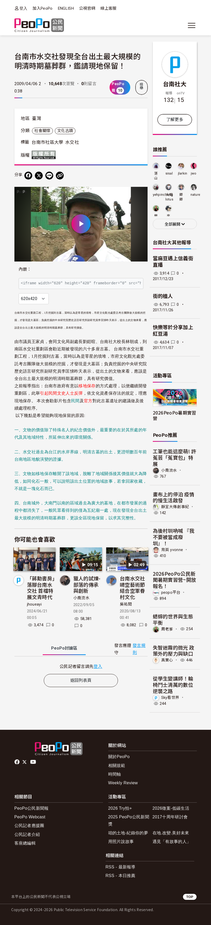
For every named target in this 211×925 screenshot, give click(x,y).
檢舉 (141, 86)
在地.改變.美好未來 (171, 833)
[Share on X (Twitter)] (39, 175)
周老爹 (167, 629)
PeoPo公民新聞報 (31, 808)
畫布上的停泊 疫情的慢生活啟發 (173, 497)
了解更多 (174, 119)
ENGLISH (66, 8)
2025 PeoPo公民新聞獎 (128, 820)
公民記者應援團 (29, 825)
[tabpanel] (81, 666)
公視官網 (87, 8)
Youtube (33, 762)
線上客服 (108, 8)
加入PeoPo (42, 8)
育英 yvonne (172, 549)
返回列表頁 (81, 680)
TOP (189, 897)
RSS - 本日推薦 (121, 875)
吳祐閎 (126, 604)
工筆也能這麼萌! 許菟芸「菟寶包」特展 (174, 457)
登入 (23, 8)
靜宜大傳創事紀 (175, 506)
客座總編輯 (25, 843)
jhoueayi (34, 604)
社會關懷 (42, 130)
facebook (17, 762)
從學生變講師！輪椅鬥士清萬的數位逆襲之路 (173, 684)
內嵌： (25, 269)
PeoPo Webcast (30, 817)
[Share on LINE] (49, 175)
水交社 (72, 142)
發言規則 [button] (139, 649)
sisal (169, 173)
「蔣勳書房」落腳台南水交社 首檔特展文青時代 (41, 587)
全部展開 (175, 224)
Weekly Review (123, 783)
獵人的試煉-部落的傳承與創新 (87, 584)
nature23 (197, 195)
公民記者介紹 (27, 834)
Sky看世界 (170, 697)
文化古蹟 (65, 130)
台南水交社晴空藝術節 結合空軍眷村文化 (132, 587)
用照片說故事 (121, 841)
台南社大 (174, 83)
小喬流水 (81, 598)
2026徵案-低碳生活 (171, 808)
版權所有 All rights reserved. (45, 155)
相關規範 (116, 765)
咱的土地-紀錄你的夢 (128, 833)
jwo (194, 173)
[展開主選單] (191, 25)
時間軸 (114, 774)
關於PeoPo (119, 756)
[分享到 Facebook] (28, 175)
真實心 (167, 660)
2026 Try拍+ (120, 808)
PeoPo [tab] (64, 648)
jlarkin (182, 173)
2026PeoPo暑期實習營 (174, 415)
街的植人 (163, 296)
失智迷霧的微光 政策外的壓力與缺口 (173, 650)
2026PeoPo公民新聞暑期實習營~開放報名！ (174, 580)
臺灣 (36, 118)
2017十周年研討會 (170, 817)
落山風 (156, 176)
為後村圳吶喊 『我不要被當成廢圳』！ (173, 537)
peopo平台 (171, 592)
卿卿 (181, 197)
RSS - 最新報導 (121, 867)
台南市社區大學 (47, 142)
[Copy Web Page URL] (60, 175)
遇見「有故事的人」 (172, 841)
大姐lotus (169, 197)
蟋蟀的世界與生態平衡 (173, 619)
